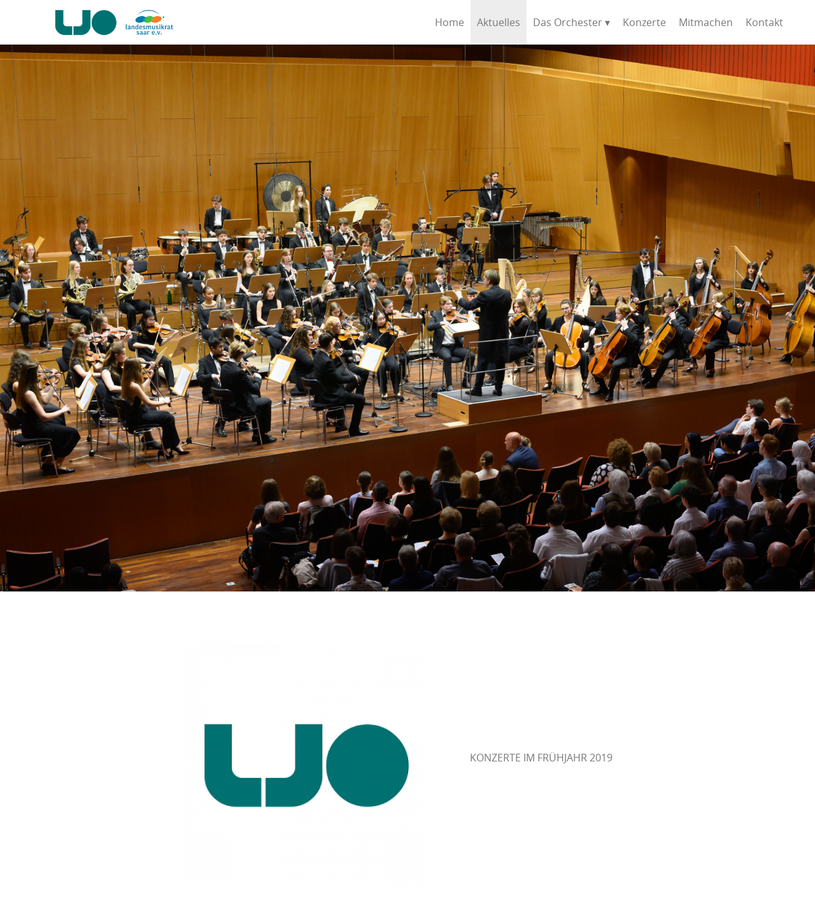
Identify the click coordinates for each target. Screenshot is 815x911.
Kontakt (764, 22)
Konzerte (644, 22)
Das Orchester (567, 22)
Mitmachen (706, 22)
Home (449, 22)
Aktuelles (498, 22)
